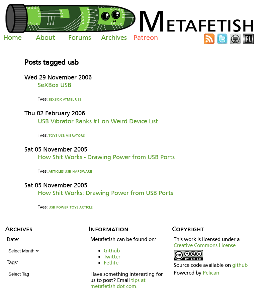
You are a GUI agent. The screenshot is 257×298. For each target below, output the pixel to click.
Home (12, 38)
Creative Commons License (205, 245)
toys (53, 135)
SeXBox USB (54, 84)
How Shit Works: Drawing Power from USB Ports (105, 192)
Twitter (112, 257)
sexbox (55, 99)
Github (112, 251)
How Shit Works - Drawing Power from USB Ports (106, 157)
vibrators (75, 135)
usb (78, 99)
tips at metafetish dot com (118, 283)
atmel (68, 99)
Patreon (146, 38)
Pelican (211, 273)
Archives (114, 38)
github (240, 265)
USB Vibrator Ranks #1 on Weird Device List (98, 121)
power (62, 207)
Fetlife (111, 263)
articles (56, 171)
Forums (79, 38)
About (45, 38)
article (86, 207)
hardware (82, 171)
